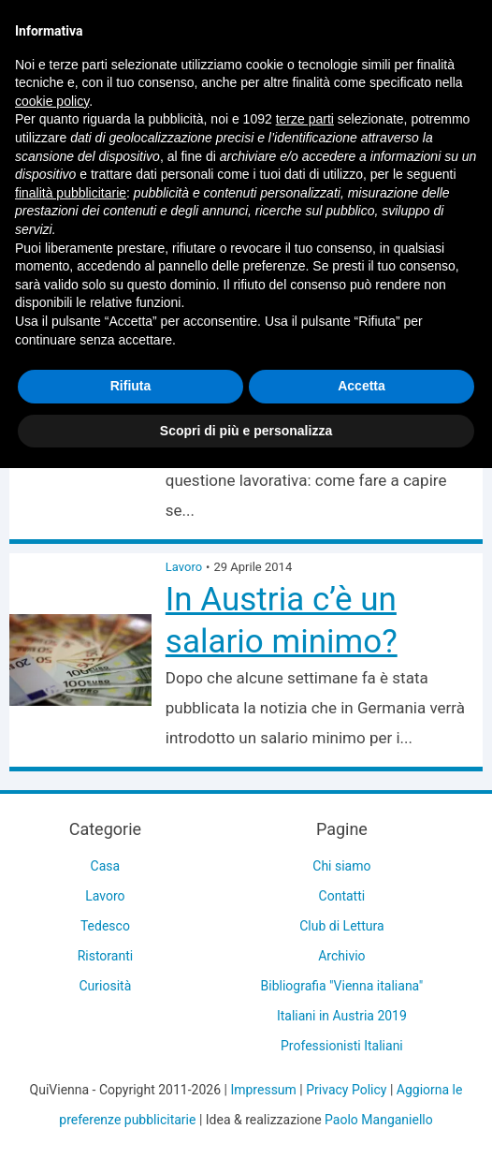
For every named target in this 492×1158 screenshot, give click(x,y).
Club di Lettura (341, 925)
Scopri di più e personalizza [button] (246, 430)
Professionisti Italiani (342, 1045)
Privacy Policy (346, 1089)
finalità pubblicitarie (70, 192)
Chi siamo (341, 865)
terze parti (305, 118)
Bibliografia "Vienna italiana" (342, 985)
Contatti (342, 895)
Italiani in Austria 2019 (342, 1015)
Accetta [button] (361, 385)
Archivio (341, 955)
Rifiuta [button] (131, 385)
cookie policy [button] (52, 101)
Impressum (263, 1089)
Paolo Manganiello (379, 1119)
